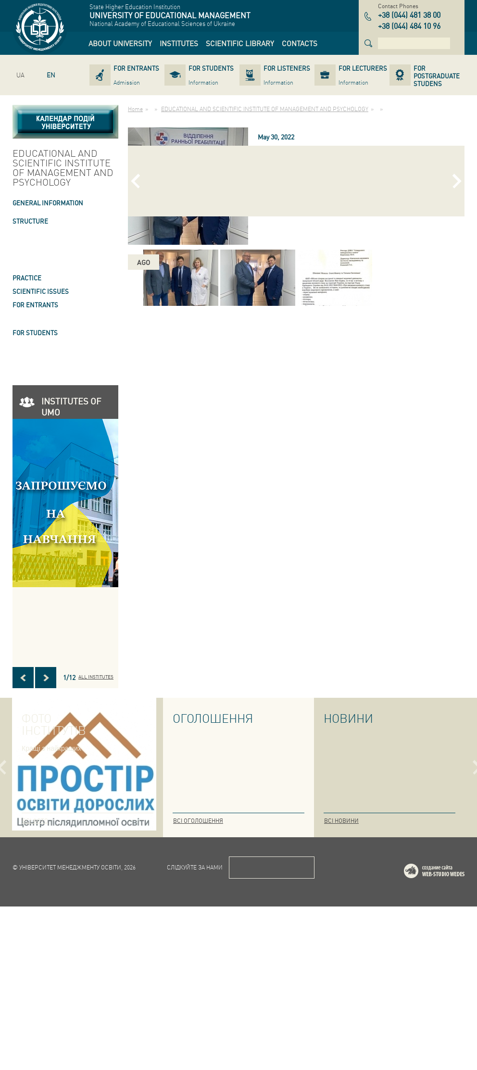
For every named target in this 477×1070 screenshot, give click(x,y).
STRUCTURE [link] (30, 221)
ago (143, 262)
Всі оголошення (198, 820)
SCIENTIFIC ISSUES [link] (41, 291)
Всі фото (35, 820)
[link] (120, 43)
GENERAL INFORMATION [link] (48, 203)
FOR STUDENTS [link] (35, 332)
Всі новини (341, 820)
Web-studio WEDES (446, 1036)
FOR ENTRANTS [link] (35, 305)
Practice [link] (27, 278)
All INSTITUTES (95, 677)
